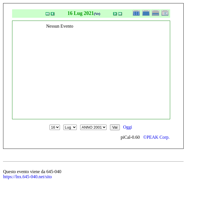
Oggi (127, 127)
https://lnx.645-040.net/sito (27, 176)
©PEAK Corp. (156, 137)
